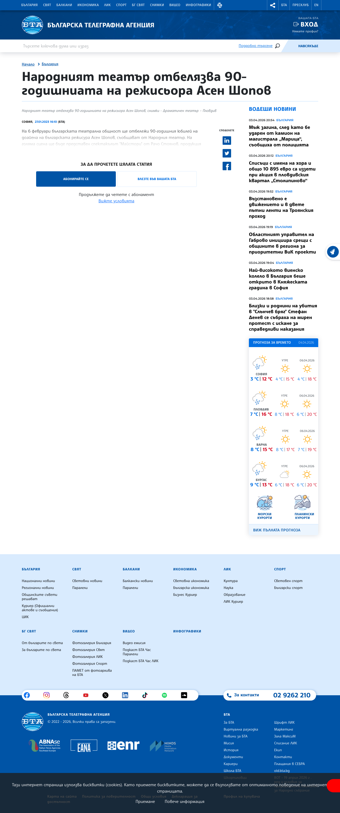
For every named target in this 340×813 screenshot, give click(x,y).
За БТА (229, 722)
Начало (28, 64)
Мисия (229, 743)
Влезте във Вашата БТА (157, 179)
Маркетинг (283, 729)
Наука (228, 588)
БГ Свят (138, 5)
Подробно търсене (256, 45)
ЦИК (25, 617)
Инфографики (198, 5)
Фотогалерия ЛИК (87, 657)
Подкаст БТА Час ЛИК (141, 661)
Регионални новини (38, 588)
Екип (278, 750)
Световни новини (87, 581)
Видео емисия (134, 643)
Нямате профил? (305, 31)
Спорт (121, 5)
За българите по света (41, 650)
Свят (47, 5)
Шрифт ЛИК (284, 722)
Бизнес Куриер (185, 595)
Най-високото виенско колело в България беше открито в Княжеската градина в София (278, 279)
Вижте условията (116, 200)
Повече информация (185, 801)
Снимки (157, 5)
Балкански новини (138, 581)
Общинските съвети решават (39, 597)
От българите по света (42, 643)
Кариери (231, 764)
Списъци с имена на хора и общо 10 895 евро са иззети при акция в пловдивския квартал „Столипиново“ (282, 171)
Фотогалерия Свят (88, 650)
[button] (219, 5)
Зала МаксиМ (285, 736)
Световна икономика (191, 581)
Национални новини (38, 581)
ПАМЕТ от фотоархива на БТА (92, 672)
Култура (231, 581)
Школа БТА (232, 771)
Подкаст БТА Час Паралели (137, 652)
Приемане (145, 801)
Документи (233, 757)
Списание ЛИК (285, 743)
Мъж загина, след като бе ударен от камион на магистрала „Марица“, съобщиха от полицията (279, 136)
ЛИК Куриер (233, 602)
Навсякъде (308, 46)
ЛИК (107, 5)
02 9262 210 (292, 695)
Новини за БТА (236, 736)
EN (316, 5)
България (29, 5)
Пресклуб (300, 5)
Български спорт (288, 588)
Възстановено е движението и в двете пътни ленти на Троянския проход (281, 207)
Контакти (283, 757)
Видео (175, 5)
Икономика (88, 5)
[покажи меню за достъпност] (333, 785)
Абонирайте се (76, 179)
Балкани (64, 5)
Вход (309, 24)
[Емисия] (289, 46)
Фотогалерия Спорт (89, 664)
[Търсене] (277, 46)
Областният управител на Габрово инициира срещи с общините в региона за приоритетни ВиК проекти (282, 243)
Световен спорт (288, 581)
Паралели (80, 588)
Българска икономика (191, 588)
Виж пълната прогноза (276, 530)
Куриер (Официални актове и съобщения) (40, 608)
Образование (234, 595)
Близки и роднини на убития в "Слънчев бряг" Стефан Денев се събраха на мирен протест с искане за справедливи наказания (283, 317)
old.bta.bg (282, 771)
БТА (284, 5)
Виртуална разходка (241, 729)
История (231, 750)
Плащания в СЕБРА (289, 764)
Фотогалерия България (91, 643)
